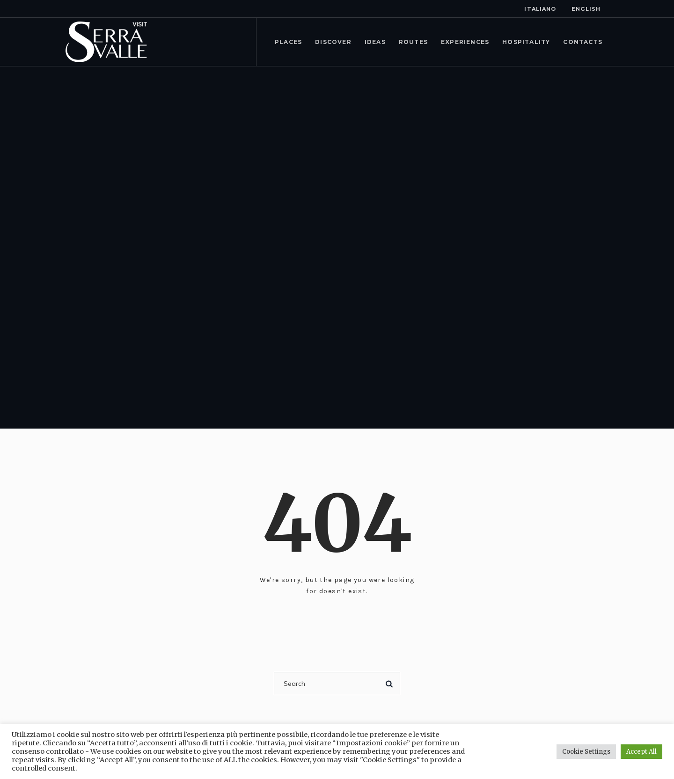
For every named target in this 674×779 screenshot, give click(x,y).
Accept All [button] (641, 752)
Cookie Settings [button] (586, 752)
